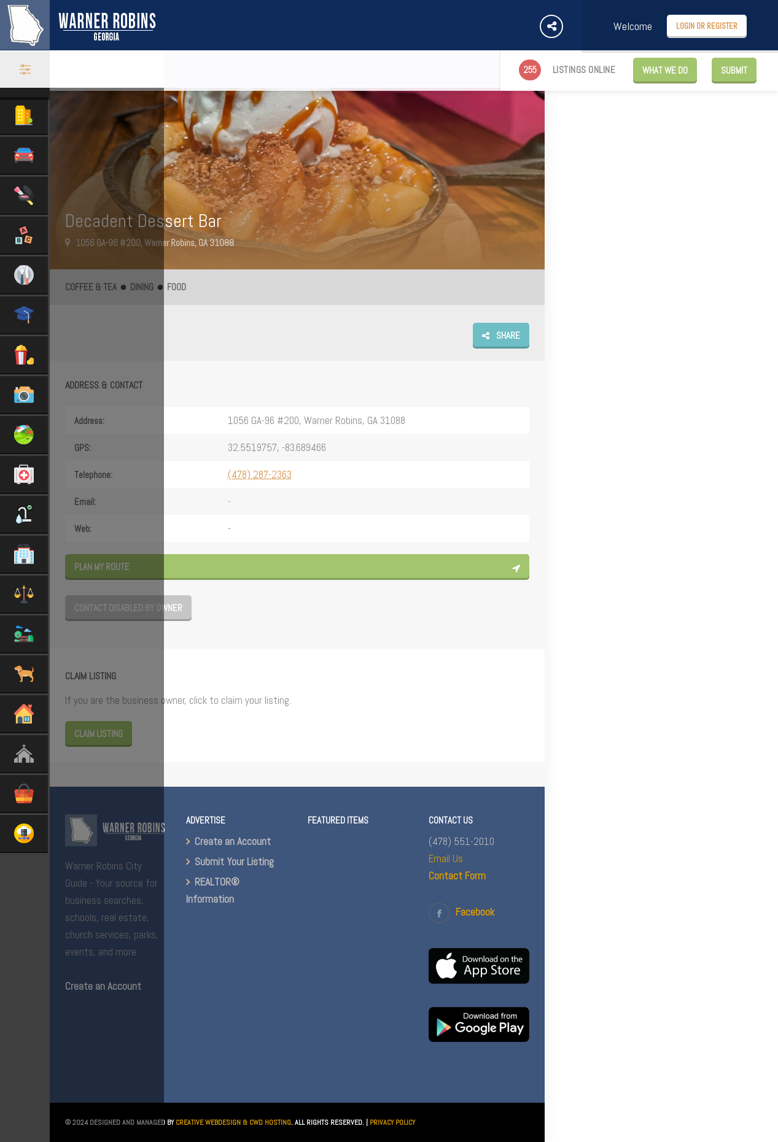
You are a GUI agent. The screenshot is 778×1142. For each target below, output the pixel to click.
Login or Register (706, 26)
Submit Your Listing (234, 861)
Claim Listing (98, 733)
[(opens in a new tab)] (479, 980)
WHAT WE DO (665, 70)
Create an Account (233, 841)
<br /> (358, 998)
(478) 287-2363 (260, 474)
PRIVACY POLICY (392, 1122)
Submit (734, 70)
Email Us (446, 858)
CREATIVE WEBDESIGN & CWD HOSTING (233, 1122)
